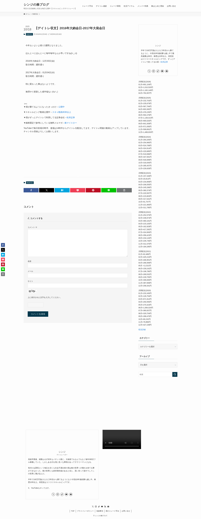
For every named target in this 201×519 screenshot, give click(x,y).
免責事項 (99, 511)
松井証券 (71, 117)
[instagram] (153, 71)
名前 (29, 261)
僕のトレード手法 (112, 511)
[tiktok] (158, 71)
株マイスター (71, 123)
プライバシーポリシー (85, 511)
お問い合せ (126, 511)
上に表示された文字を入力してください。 (45, 297)
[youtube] (162, 71)
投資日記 (29, 34)
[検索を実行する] (174, 374)
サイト (30, 281)
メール (30, 271)
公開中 (61, 107)
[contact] (166, 71)
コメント (32, 227)
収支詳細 (142, 330)
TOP (72, 511)
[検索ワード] (157, 374)
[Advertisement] (78, 155)
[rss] (105, 506)
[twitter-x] (149, 71)
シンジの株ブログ (36, 4)
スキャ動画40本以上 (61, 112)
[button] (31, 190)
